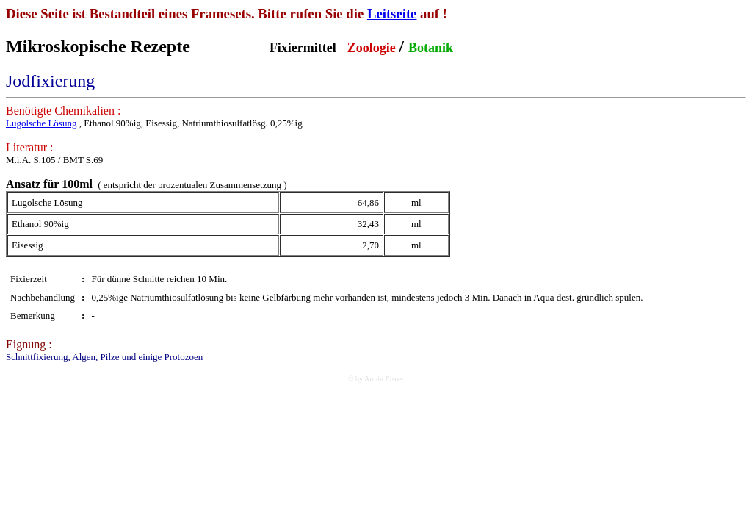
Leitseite (392, 13)
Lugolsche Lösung (41, 123)
